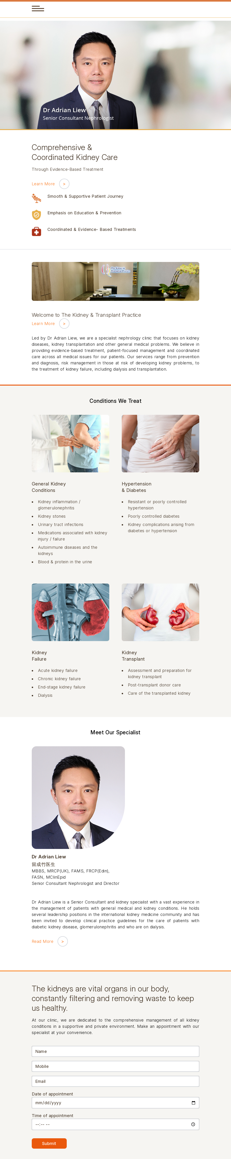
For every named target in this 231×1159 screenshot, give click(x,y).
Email (40, 1081)
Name (41, 1051)
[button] (36, 8)
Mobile (42, 1066)
